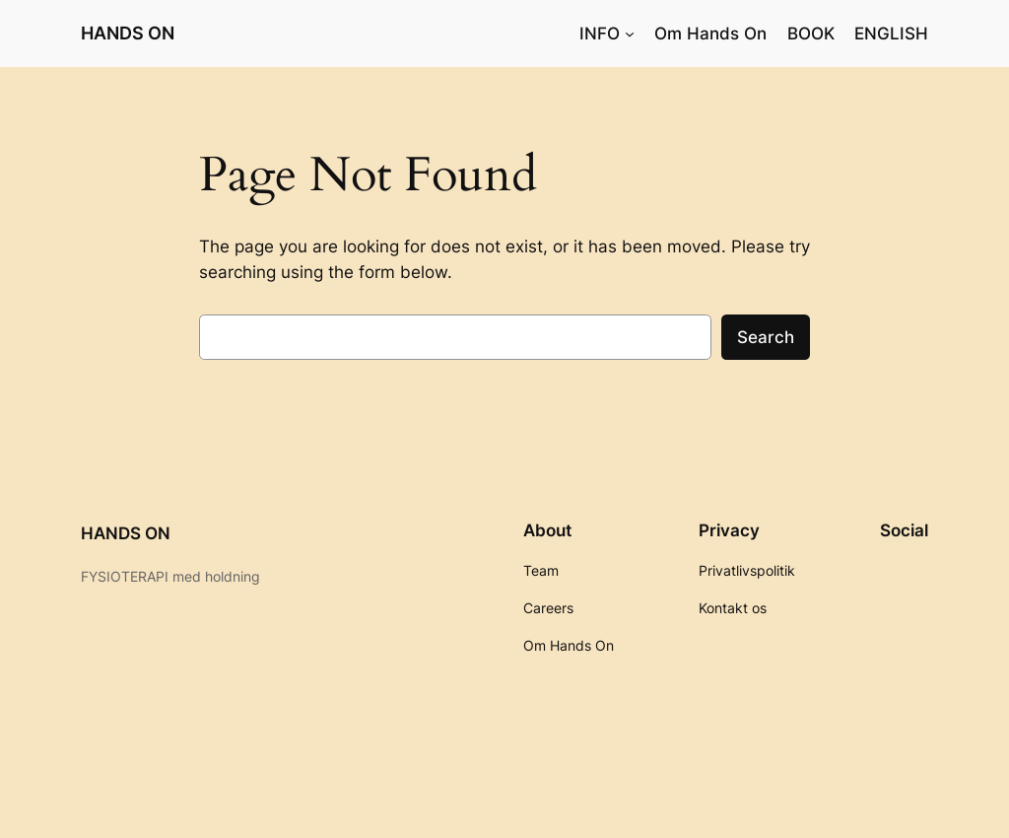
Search (765, 337)
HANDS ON (127, 33)
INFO (599, 33)
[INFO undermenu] (630, 33)
